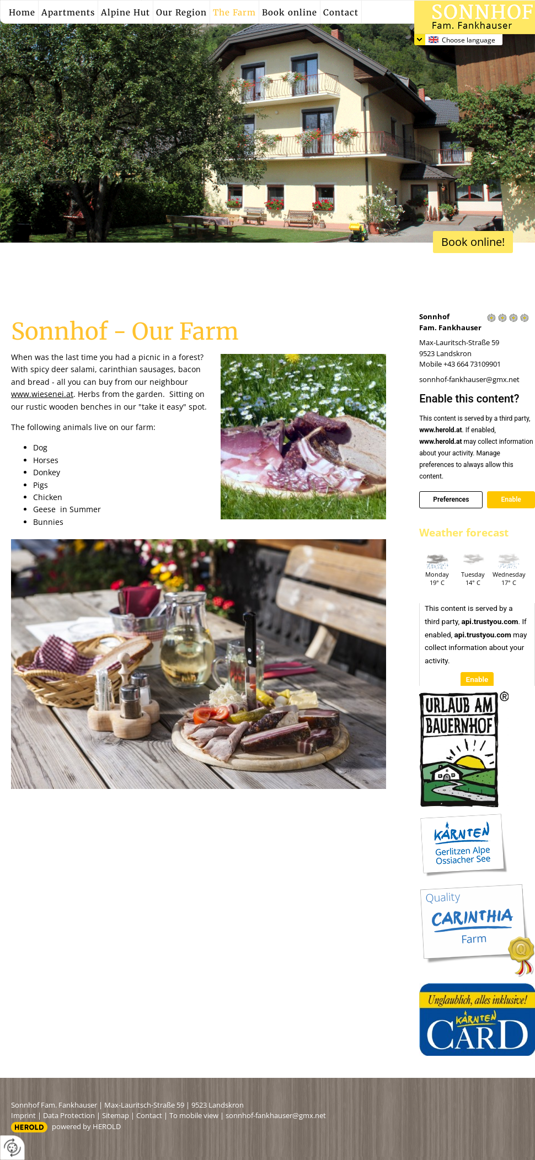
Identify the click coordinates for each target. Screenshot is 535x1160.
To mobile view (193, 1115)
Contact (149, 1115)
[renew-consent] (12, 1147)
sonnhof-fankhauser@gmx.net (469, 379)
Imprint (23, 1115)
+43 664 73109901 (472, 364)
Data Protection (69, 1115)
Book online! (473, 241)
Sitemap (115, 1115)
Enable (511, 499)
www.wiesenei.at (42, 394)
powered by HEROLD (86, 1126)
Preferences (451, 499)
